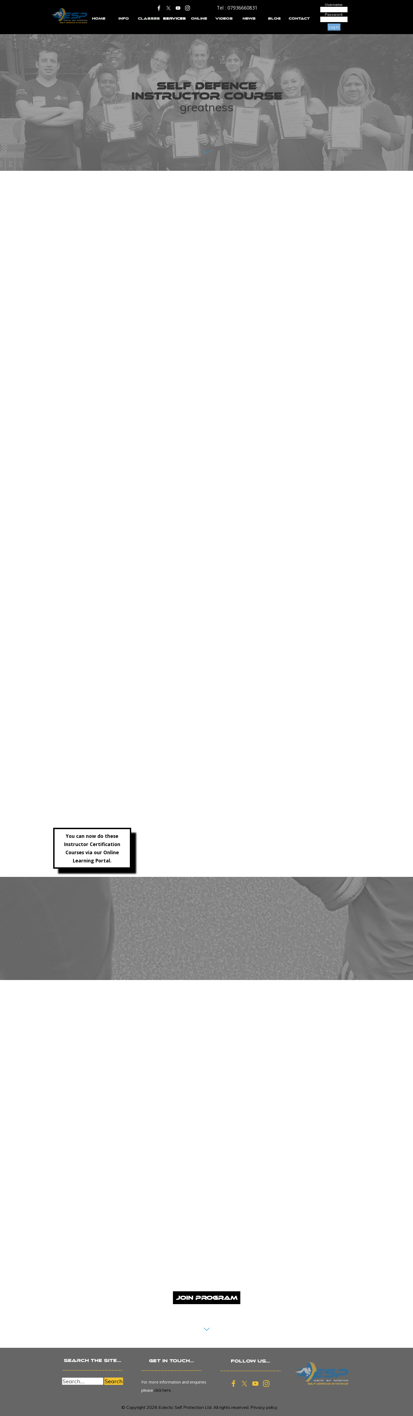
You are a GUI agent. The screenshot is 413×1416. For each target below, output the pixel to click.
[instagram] (188, 8)
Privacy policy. (264, 1407)
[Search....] (82, 1381)
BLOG (274, 18)
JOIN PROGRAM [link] (206, 1297)
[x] (168, 8)
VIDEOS (224, 18)
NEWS (249, 18)
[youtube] (178, 8)
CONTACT (299, 18)
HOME (98, 18)
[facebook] (159, 8)
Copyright (135, 1407)
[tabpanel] (237, 8)
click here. (163, 1390)
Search (113, 1381)
